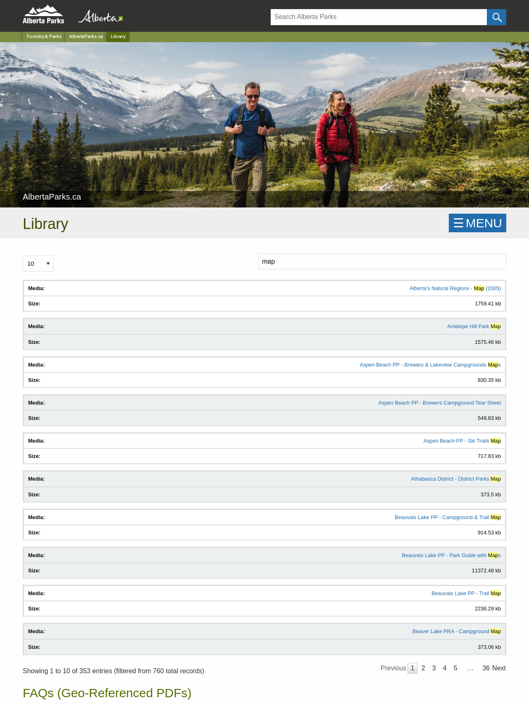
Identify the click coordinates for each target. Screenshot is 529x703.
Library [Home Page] (118, 36)
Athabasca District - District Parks (456, 479)
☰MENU (477, 223)
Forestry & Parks (44, 36)
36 (486, 668)
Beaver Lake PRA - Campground (456, 631)
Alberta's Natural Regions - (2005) (455, 288)
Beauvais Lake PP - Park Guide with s (451, 555)
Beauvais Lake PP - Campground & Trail (448, 517)
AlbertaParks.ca (86, 36)
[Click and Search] (496, 17)
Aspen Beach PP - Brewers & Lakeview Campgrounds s (430, 365)
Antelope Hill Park (474, 326)
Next (499, 668)
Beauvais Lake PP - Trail (466, 593)
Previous (393, 668)
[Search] (379, 17)
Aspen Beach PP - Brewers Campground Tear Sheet (440, 403)
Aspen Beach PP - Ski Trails (462, 441)
